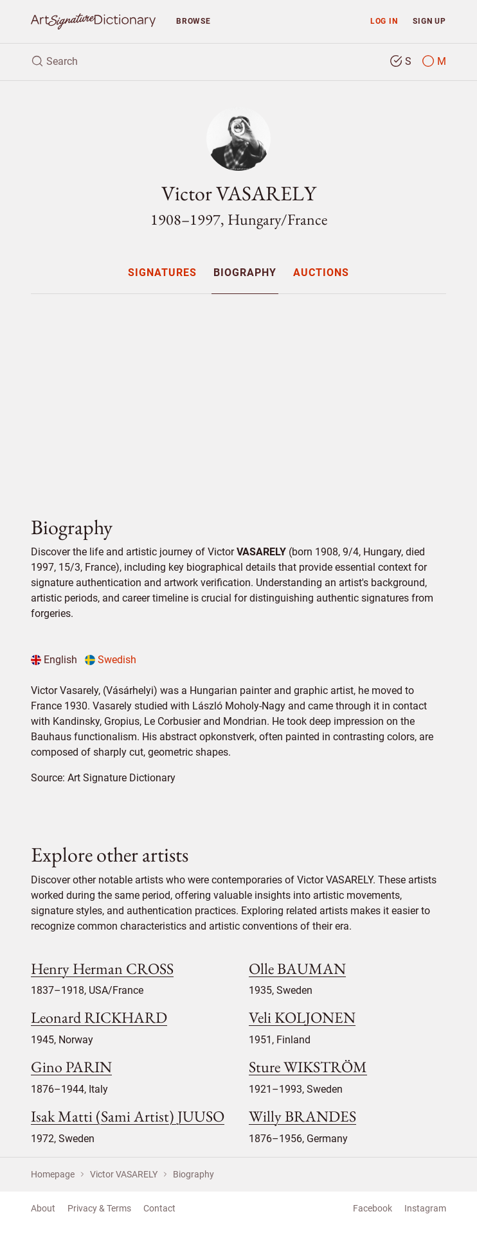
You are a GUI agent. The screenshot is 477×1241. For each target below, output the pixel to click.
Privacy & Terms (99, 1208)
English (54, 660)
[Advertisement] (238, 394)
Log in (384, 21)
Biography (244, 273)
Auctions (321, 273)
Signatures (162, 273)
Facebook (372, 1208)
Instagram (425, 1208)
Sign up (429, 21)
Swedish (110, 660)
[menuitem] (161, 272)
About (43, 1208)
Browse (193, 21)
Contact (159, 1208)
